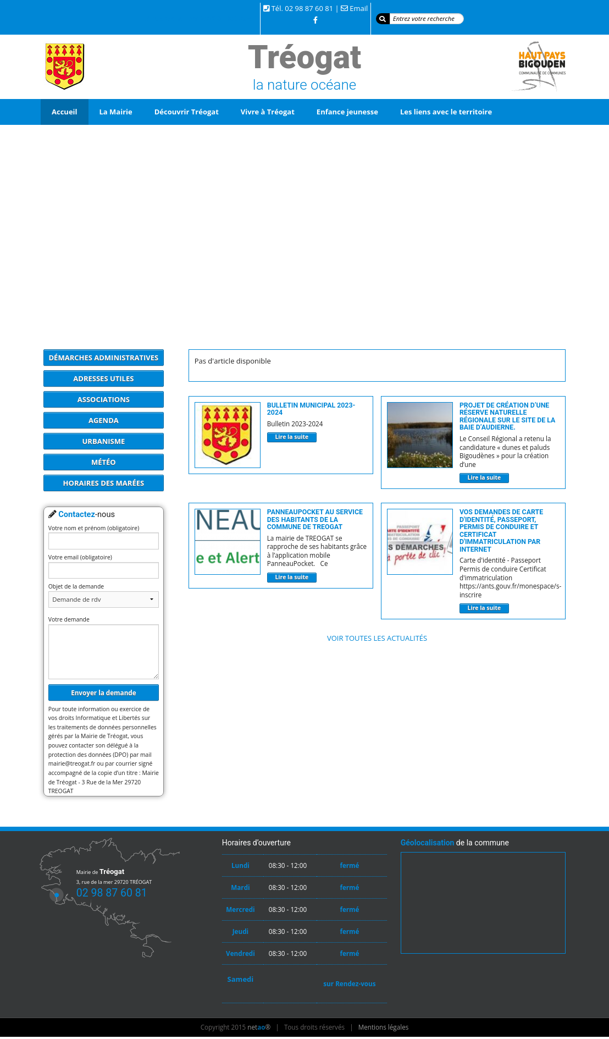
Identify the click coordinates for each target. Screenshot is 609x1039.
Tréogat (304, 57)
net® (258, 1026)
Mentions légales (383, 1026)
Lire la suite (291, 437)
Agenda (103, 420)
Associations (103, 399)
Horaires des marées (104, 483)
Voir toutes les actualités (377, 638)
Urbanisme (103, 441)
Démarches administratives (104, 357)
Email (359, 8)
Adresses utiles (103, 378)
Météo (103, 462)
